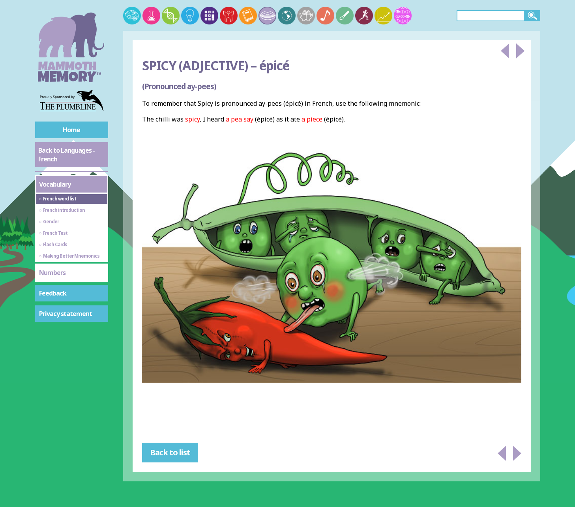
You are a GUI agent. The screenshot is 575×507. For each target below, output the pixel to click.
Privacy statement (65, 313)
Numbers (52, 272)
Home (71, 129)
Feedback (52, 293)
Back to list (170, 452)
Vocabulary (55, 184)
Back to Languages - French (66, 154)
